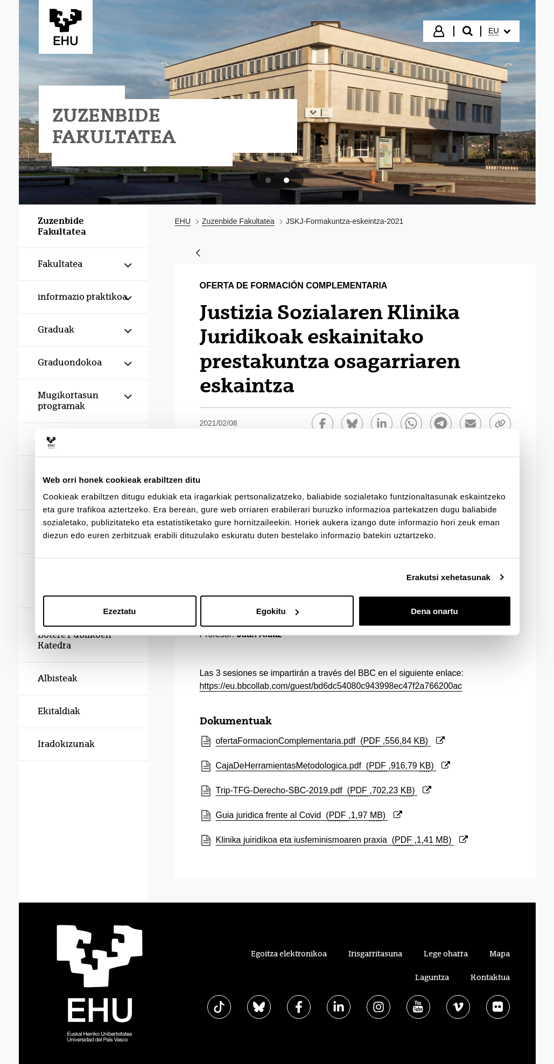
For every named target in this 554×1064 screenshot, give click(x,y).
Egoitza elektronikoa (289, 953)
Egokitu (277, 611)
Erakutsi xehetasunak (448, 576)
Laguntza (432, 977)
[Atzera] (198, 253)
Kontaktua (490, 977)
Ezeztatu (119, 611)
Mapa (499, 953)
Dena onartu (434, 611)
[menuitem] (499, 31)
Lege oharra (446, 953)
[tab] (268, 180)
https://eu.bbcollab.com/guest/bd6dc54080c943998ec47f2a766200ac (331, 685)
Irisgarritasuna (375, 953)
